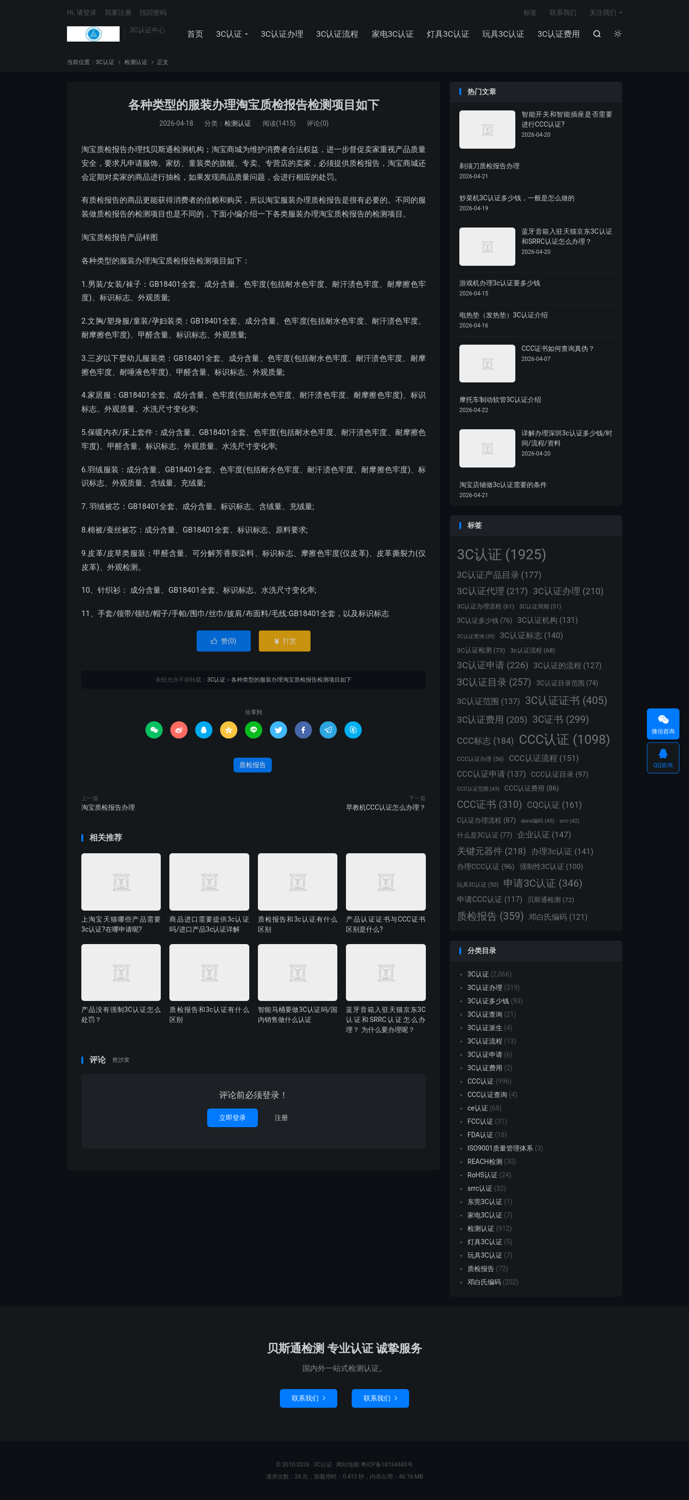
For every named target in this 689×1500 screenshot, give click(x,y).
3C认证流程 (337, 34)
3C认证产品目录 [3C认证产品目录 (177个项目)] (499, 575)
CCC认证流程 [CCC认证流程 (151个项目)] (543, 758)
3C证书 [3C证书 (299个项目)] (561, 719)
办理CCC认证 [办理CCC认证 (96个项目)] (485, 866)
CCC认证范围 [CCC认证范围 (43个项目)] (478, 789)
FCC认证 (480, 1121)
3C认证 (93, 34)
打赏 (284, 641)
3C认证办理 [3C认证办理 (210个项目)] (568, 591)
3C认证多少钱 (488, 1001)
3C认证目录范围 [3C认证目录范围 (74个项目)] (567, 683)
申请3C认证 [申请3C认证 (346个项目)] (542, 883)
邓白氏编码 (484, 1282)
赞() (223, 641)
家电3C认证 (393, 34)
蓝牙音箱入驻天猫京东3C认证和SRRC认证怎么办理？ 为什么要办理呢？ (385, 1019)
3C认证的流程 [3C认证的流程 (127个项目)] (567, 665)
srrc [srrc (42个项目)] (569, 821)
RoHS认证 (482, 1175)
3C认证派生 (484, 1028)
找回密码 (153, 12)
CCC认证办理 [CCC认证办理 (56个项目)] (480, 758)
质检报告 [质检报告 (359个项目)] (490, 916)
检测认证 (135, 62)
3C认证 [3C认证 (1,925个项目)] (501, 554)
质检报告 (252, 765)
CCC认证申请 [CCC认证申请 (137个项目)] (491, 774)
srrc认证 (479, 1188)
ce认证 (477, 1108)
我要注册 (118, 12)
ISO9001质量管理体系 (500, 1148)
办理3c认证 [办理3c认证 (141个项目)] (562, 851)
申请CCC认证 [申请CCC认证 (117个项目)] (489, 899)
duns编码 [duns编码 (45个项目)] (538, 820)
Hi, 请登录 (82, 12)
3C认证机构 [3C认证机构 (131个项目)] (547, 620)
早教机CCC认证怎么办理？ (386, 807)
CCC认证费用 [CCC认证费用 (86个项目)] (531, 788)
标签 (530, 12)
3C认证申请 (484, 1054)
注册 (281, 1117)
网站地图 (347, 1464)
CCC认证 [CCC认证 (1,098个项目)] (564, 739)
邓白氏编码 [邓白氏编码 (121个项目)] (558, 917)
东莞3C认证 (484, 1202)
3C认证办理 (282, 34)
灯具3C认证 (448, 34)
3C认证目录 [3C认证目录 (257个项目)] (494, 682)
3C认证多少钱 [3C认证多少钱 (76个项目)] (484, 620)
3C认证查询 (484, 1014)
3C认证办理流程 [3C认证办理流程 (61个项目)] (485, 606)
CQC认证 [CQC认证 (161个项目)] (554, 805)
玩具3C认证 (503, 34)
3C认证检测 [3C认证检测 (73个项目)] (481, 650)
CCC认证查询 (487, 1094)
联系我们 (563, 12)
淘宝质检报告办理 (108, 807)
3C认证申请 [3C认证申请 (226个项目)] (492, 665)
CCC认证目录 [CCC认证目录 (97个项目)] (560, 774)
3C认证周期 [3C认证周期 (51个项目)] (540, 606)
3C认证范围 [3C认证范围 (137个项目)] (488, 701)
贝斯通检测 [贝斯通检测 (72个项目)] (550, 899)
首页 (195, 34)
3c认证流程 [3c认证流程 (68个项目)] (532, 650)
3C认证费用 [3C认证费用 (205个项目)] (492, 720)
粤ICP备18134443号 (387, 1464)
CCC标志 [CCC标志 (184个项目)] (485, 741)
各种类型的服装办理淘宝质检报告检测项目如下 (253, 105)
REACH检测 (484, 1161)
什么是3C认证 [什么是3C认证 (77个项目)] (484, 835)
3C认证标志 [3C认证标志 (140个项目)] (531, 635)
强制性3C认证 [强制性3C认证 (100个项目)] (551, 866)
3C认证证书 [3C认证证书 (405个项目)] (566, 701)
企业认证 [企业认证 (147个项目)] (544, 834)
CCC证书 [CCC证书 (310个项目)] (489, 804)
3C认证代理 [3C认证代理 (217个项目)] (492, 591)
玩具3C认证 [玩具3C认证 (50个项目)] (478, 884)
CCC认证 (480, 1081)
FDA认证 (480, 1135)
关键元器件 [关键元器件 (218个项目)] (491, 851)
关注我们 (602, 12)
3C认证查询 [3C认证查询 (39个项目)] (476, 636)
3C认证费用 (558, 34)
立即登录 (232, 1117)
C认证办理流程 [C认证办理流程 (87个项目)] (486, 820)
